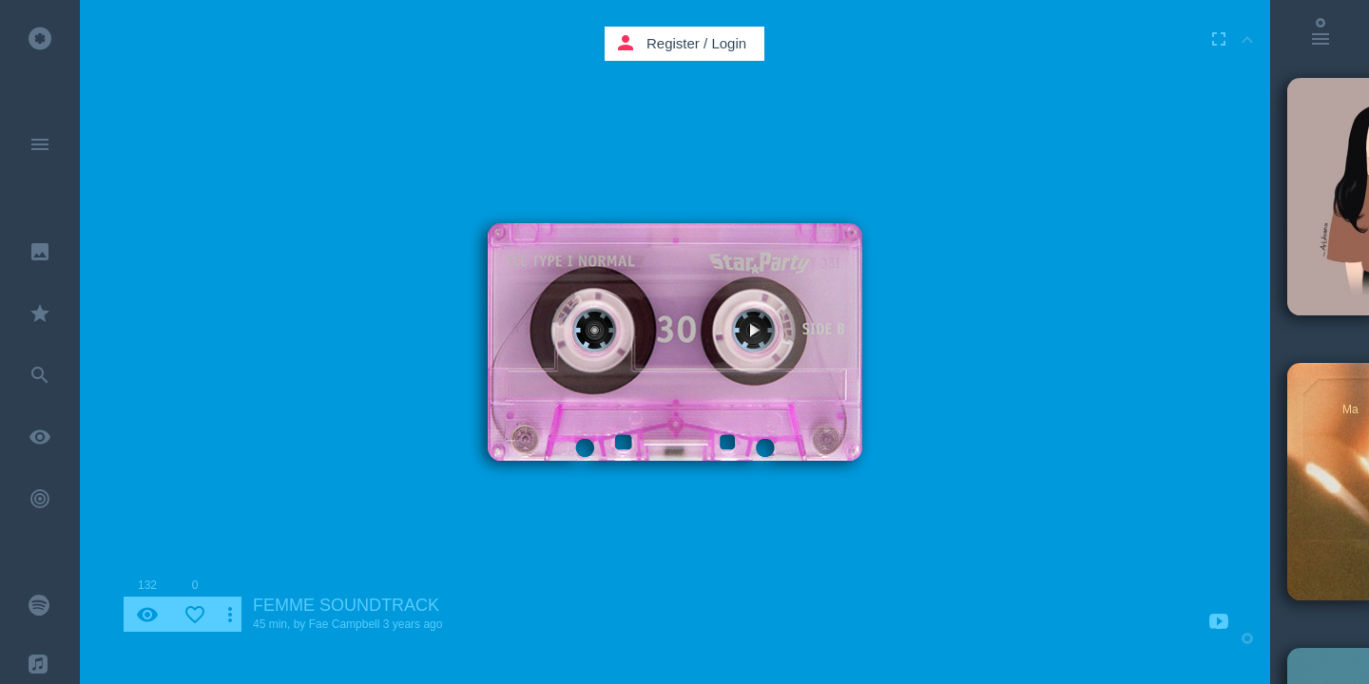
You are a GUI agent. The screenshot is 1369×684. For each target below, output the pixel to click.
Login (728, 43)
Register (673, 43)
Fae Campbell (344, 624)
